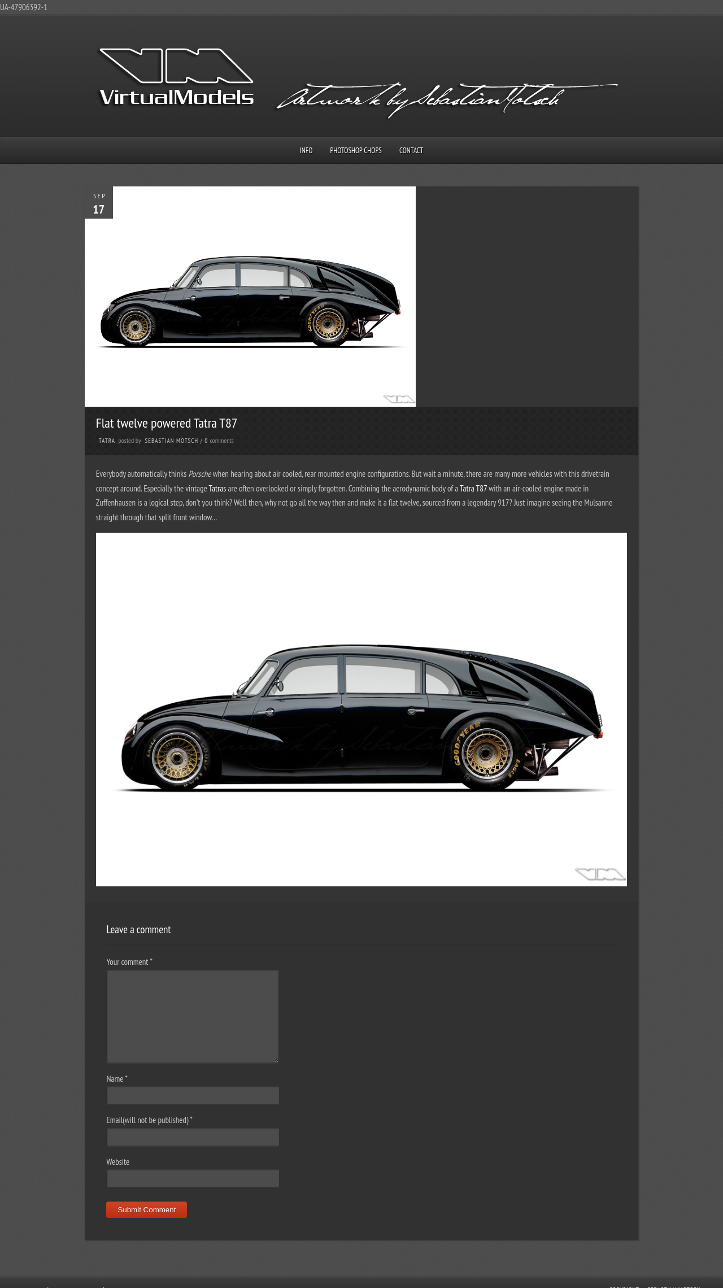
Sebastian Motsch (172, 441)
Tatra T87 (473, 488)
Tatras (218, 488)
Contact (411, 150)
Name (116, 1078)
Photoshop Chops (356, 150)
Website (117, 1161)
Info (306, 150)
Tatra (107, 441)
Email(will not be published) (149, 1120)
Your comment (129, 961)
